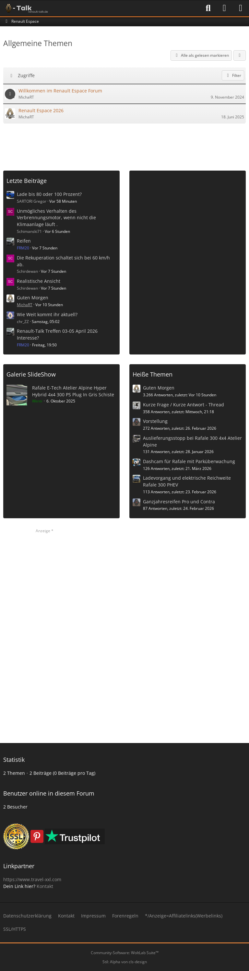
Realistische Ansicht (38, 281)
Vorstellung (155, 421)
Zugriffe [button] (26, 75)
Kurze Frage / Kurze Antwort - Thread (183, 405)
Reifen (24, 241)
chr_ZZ (23, 321)
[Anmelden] (224, 8)
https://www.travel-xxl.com (32, 879)
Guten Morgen (32, 297)
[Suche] (208, 8)
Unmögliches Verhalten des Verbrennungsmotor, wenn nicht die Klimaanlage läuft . (56, 217)
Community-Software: (125, 952)
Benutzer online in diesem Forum (48, 793)
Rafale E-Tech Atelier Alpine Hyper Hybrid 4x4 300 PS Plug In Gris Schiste (73, 391)
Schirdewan (27, 271)
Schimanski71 (29, 231)
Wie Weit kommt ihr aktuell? (47, 314)
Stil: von (124, 962)
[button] (239, 55)
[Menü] (240, 8)
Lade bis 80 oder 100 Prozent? (49, 194)
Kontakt (45, 886)
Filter (233, 75)
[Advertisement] (124, 144)
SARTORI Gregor (31, 201)
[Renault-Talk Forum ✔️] (25, 8)
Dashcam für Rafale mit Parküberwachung (189, 461)
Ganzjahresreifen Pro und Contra (179, 501)
